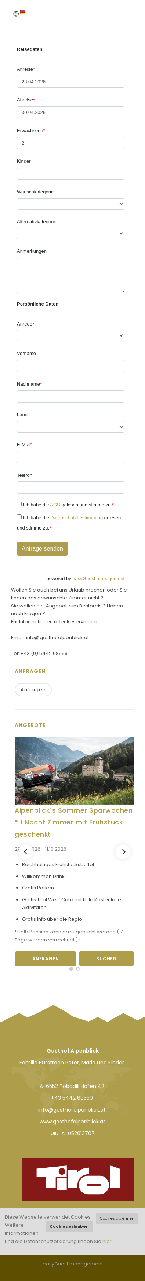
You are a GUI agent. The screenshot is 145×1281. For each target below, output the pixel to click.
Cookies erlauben (69, 1226)
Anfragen (33, 689)
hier (107, 1241)
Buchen (106, 958)
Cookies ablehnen (117, 1218)
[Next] (123, 851)
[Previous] (25, 851)
